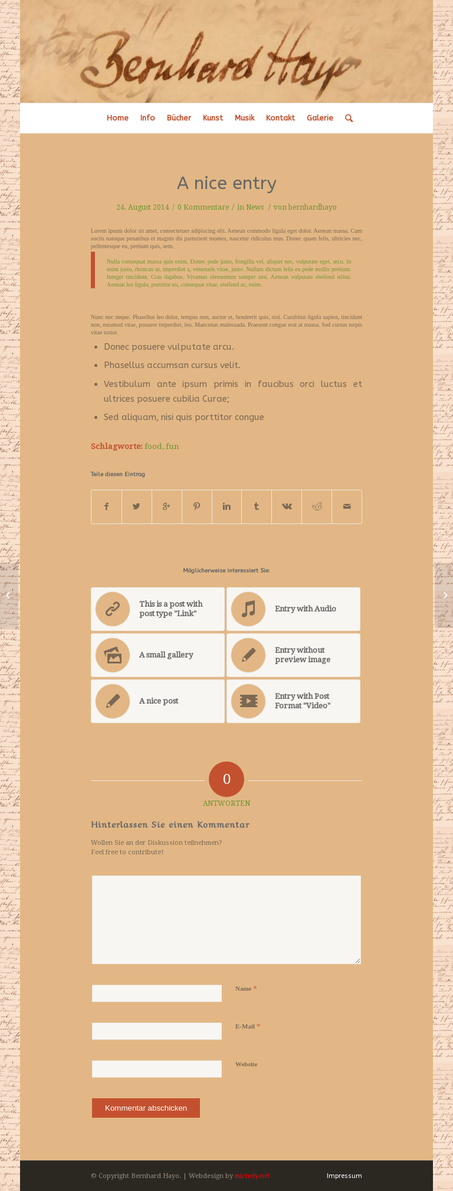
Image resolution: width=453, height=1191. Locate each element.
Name (246, 988)
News (255, 207)
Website (246, 1064)
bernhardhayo (312, 207)
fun (172, 446)
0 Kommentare (203, 207)
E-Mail (247, 1025)
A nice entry (227, 183)
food (153, 446)
